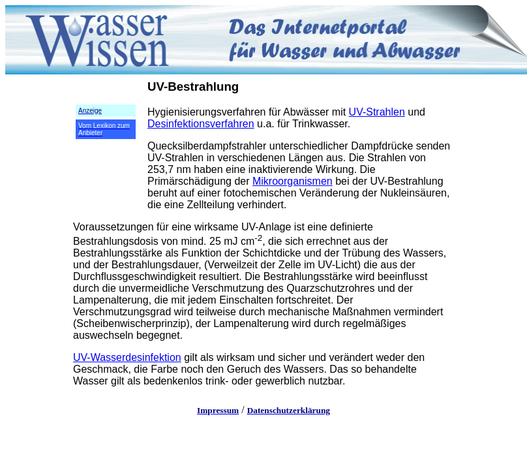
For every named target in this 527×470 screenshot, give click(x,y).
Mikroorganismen (292, 181)
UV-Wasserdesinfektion (127, 357)
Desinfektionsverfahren (200, 123)
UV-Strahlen (377, 112)
